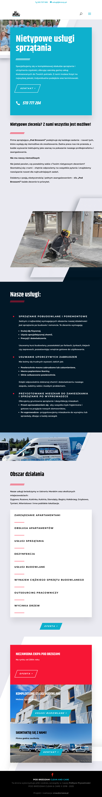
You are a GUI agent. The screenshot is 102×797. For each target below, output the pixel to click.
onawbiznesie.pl (61, 793)
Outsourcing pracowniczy (36, 592)
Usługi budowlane (29, 567)
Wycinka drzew (27, 605)
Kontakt (27, 88)
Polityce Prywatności (79, 783)
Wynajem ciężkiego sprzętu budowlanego (49, 580)
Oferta (50, 626)
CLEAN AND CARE (59, 779)
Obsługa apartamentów (34, 528)
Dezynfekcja (24, 554)
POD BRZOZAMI (41, 779)
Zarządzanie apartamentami (37, 515)
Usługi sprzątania (29, 541)
